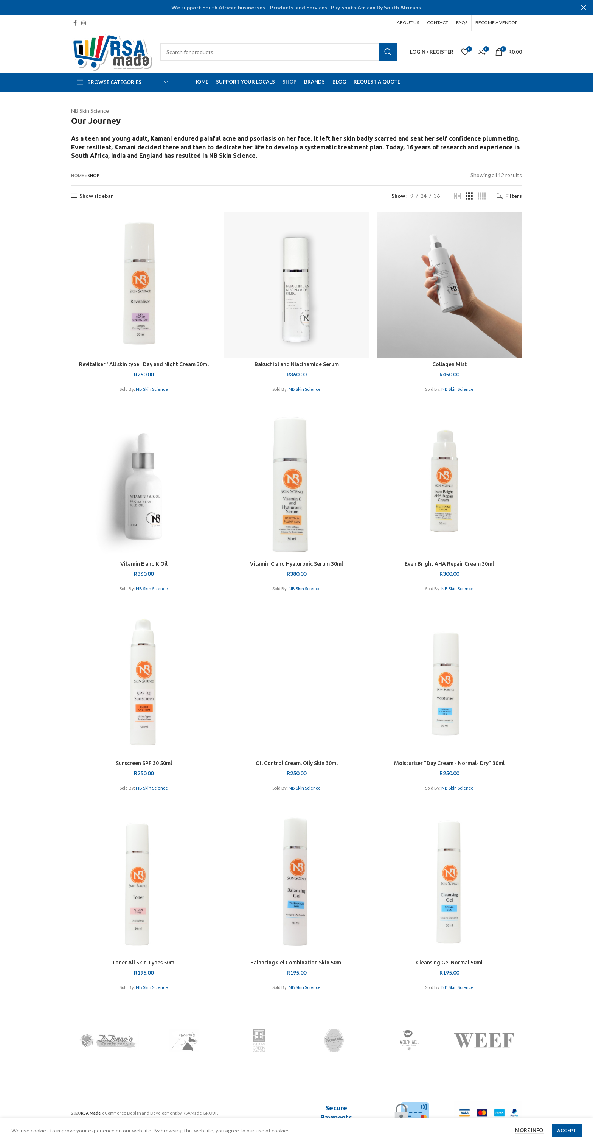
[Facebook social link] (75, 23)
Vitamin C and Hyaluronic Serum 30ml (296, 564)
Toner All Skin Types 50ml (144, 962)
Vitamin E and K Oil (144, 564)
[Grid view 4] (482, 196)
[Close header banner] (583, 7)
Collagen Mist (449, 364)
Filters (513, 196)
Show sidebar (96, 196)
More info (529, 1130)
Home (77, 175)
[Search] (278, 52)
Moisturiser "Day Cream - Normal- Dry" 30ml (449, 763)
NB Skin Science (152, 389)
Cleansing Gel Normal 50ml (449, 962)
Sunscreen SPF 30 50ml (144, 763)
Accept (566, 1130)
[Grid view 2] (457, 196)
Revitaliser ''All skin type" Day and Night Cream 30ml (144, 364)
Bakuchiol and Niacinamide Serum (297, 364)
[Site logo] (111, 51)
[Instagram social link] (83, 23)
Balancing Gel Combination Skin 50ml (296, 962)
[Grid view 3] (469, 196)
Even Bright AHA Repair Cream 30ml (449, 564)
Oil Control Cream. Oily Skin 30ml (297, 763)
